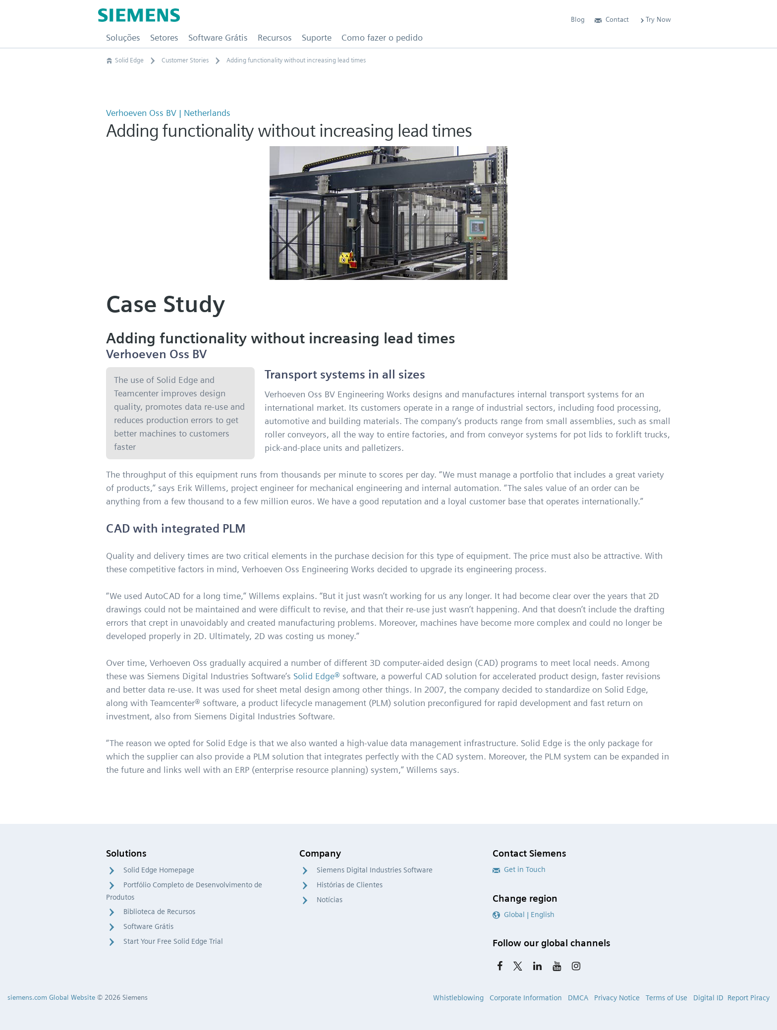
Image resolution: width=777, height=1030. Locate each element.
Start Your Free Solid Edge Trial (173, 941)
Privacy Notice (617, 997)
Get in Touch (519, 869)
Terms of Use (666, 997)
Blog (578, 19)
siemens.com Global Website (51, 997)
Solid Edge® (316, 676)
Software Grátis (148, 926)
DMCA (578, 997)
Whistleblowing (458, 997)
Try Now (655, 19)
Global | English (524, 914)
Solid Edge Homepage (158, 870)
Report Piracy (748, 997)
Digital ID (708, 997)
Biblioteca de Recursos (159, 911)
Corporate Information (526, 997)
